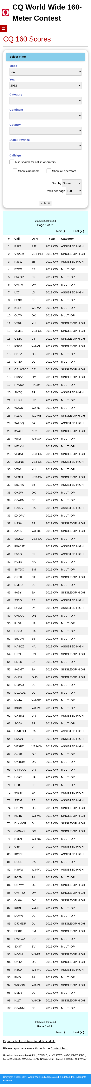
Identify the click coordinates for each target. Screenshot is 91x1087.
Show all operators (64, 171)
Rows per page (55, 190)
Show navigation (3, 28)
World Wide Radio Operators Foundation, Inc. (51, 1077)
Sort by (56, 183)
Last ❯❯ (79, 231)
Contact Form (59, 1048)
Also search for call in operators (35, 162)
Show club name (29, 171)
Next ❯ (61, 231)
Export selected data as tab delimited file (29, 1041)
